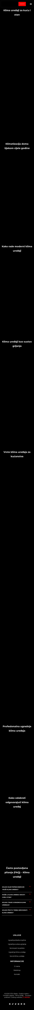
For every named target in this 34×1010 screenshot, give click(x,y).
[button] (30, 4)
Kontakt (17, 974)
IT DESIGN (26, 997)
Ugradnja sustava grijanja (17, 944)
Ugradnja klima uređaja (17, 952)
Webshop (17, 970)
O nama (17, 966)
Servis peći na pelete (17, 948)
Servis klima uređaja (17, 956)
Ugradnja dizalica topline (17, 940)
